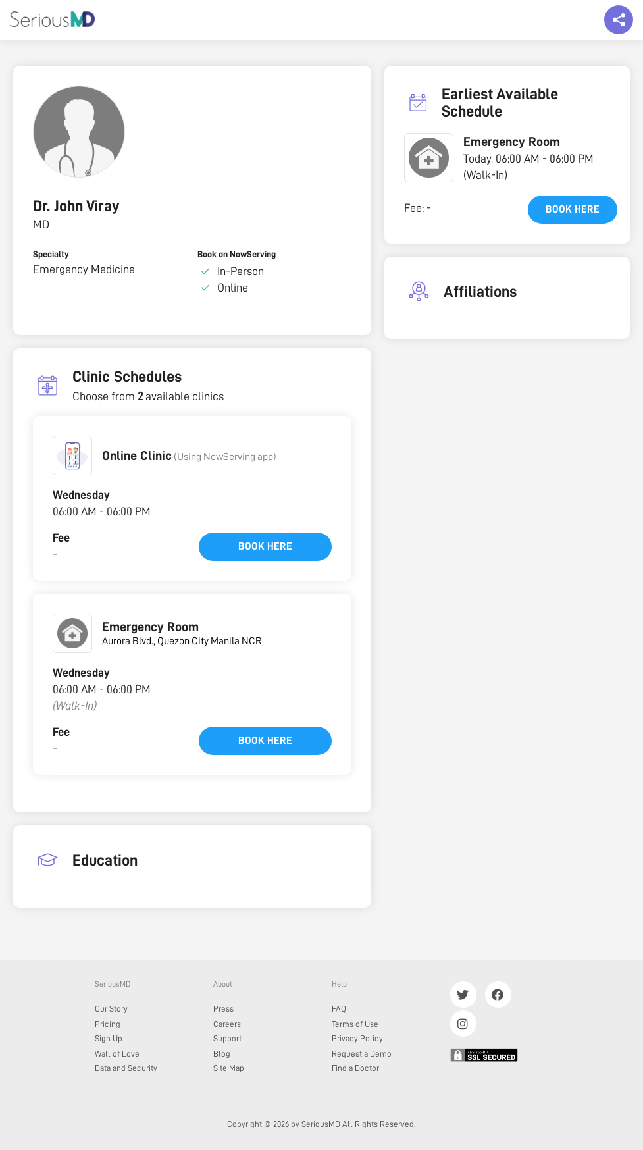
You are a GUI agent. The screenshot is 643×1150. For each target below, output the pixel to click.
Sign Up (108, 1038)
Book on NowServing (236, 254)
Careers (227, 1024)
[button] (72, 455)
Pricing (107, 1024)
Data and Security (126, 1068)
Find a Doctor (355, 1068)
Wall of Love (117, 1053)
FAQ (339, 1009)
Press (223, 1009)
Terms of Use (355, 1024)
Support (227, 1038)
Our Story (111, 1009)
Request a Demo (362, 1053)
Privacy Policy (357, 1038)
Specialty (51, 254)
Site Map (228, 1068)
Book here (265, 546)
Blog (221, 1053)
